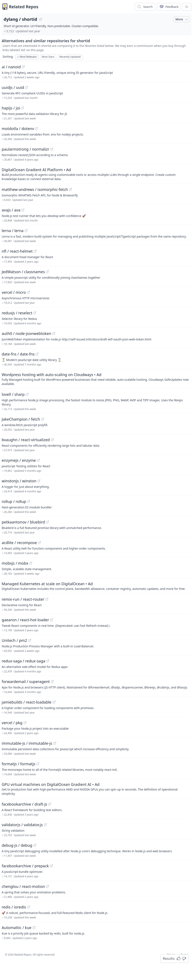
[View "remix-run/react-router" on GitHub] (47, 599)
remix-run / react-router (23, 599)
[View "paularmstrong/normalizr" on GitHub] (51, 149)
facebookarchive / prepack (25, 865)
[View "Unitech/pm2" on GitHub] (29, 640)
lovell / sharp (13, 394)
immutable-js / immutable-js (27, 743)
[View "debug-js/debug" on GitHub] (34, 845)
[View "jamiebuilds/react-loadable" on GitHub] (54, 702)
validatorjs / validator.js (22, 824)
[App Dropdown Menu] (186, 7)
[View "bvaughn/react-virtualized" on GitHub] (52, 439)
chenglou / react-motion (23, 886)
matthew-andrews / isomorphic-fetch (35, 189)
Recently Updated (70, 57)
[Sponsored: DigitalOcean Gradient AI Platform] (96, 174)
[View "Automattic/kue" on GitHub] (34, 927)
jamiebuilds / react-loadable (27, 702)
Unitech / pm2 (14, 640)
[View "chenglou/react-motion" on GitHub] (47, 886)
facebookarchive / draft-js (24, 804)
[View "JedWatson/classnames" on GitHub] (47, 271)
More (182, 19)
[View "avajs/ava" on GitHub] (23, 210)
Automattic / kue (16, 927)
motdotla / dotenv (18, 128)
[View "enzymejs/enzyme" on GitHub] (38, 460)
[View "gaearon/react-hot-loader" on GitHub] (51, 619)
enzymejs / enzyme (19, 460)
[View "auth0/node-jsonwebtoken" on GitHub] (53, 333)
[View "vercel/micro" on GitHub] (28, 292)
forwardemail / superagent (26, 681)
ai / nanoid (11, 66)
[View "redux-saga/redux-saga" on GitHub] (47, 661)
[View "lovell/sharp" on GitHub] (27, 394)
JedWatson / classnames (23, 271)
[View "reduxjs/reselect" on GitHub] (34, 313)
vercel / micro (14, 292)
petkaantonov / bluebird (23, 522)
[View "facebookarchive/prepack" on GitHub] (51, 866)
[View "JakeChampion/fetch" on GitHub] (42, 419)
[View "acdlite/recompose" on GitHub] (39, 542)
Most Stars (48, 57)
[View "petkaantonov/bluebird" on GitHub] (47, 522)
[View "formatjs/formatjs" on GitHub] (37, 763)
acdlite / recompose (19, 542)
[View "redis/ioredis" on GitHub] (28, 907)
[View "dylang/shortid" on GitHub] (40, 19)
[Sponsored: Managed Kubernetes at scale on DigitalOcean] (96, 586)
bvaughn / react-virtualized (26, 439)
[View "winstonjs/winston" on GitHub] (39, 481)
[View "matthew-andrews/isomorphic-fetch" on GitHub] (70, 189)
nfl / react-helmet (17, 251)
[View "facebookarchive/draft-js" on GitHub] (49, 804)
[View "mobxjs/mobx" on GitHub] (30, 563)
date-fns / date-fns (18, 354)
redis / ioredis (14, 907)
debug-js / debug (17, 845)
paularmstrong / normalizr (25, 149)
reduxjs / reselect (17, 312)
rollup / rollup (14, 501)
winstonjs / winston (19, 480)
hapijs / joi (11, 108)
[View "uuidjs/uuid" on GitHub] (26, 87)
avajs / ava (11, 210)
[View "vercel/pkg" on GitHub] (25, 722)
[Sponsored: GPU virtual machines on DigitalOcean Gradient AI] (96, 788)
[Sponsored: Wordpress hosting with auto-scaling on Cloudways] (96, 379)
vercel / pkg (12, 722)
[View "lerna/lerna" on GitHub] (26, 230)
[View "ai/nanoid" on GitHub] (23, 67)
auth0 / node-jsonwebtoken (26, 333)
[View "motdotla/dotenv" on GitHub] (36, 128)
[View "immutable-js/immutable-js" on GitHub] (54, 743)
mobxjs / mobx (15, 563)
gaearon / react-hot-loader (25, 619)
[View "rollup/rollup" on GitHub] (28, 501)
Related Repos (23, 7)
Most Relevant (27, 57)
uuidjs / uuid (13, 87)
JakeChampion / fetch (21, 419)
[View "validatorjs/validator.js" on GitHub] (45, 824)
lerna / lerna (13, 230)
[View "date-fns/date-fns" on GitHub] (37, 354)
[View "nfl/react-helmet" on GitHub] (35, 251)
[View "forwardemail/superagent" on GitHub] (52, 681)
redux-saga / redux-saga (23, 660)
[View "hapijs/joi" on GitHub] (22, 108)
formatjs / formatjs (18, 763)
